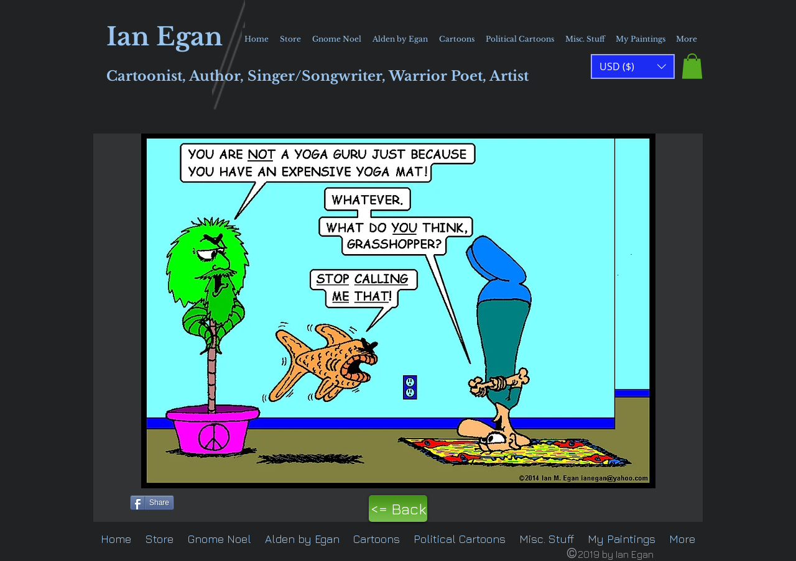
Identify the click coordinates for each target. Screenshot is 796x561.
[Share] (152, 502)
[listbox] (633, 66)
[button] (692, 66)
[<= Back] (398, 508)
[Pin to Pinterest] (109, 501)
